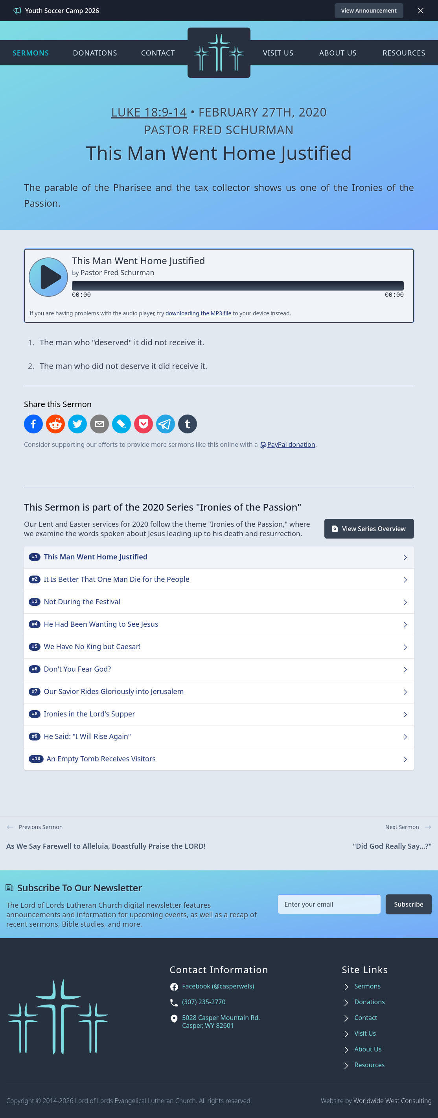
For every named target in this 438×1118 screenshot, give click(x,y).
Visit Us (278, 52)
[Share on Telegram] (165, 424)
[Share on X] (77, 424)
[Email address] (329, 904)
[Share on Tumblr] (187, 424)
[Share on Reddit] (55, 424)
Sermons (31, 52)
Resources (404, 52)
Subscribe (408, 904)
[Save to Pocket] (143, 424)
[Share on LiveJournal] (121, 424)
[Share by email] (99, 424)
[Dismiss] (421, 11)
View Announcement (369, 10)
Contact (158, 52)
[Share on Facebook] (33, 424)
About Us (338, 52)
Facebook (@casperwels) (218, 986)
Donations (95, 52)
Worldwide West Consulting (392, 1100)
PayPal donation (287, 444)
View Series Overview (368, 528)
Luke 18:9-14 (149, 112)
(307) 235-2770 (203, 1002)
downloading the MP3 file (199, 313)
